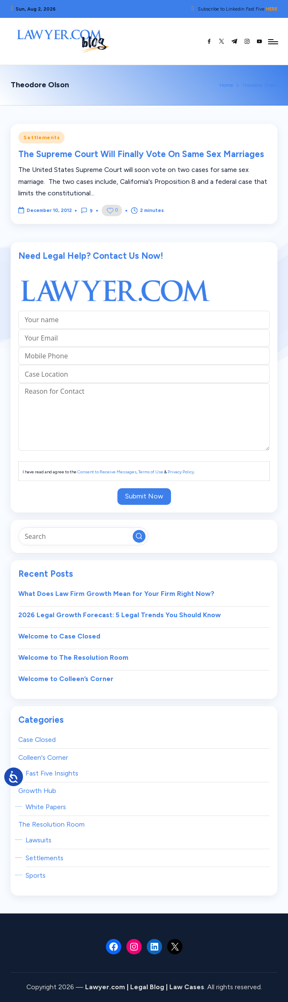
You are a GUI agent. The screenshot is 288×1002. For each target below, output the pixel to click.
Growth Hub (37, 791)
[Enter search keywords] (83, 536)
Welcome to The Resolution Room (73, 657)
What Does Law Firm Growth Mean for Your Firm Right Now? (116, 594)
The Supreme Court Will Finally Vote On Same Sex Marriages (141, 154)
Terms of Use (150, 472)
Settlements (41, 137)
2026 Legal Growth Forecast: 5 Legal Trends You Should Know (119, 615)
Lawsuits (38, 840)
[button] (139, 536)
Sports (36, 875)
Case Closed (37, 740)
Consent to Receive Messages (107, 472)
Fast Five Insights (52, 773)
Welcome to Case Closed (59, 636)
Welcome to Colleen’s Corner (66, 679)
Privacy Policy (181, 472)
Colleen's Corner (43, 757)
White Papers (46, 807)
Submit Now (144, 496)
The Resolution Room (51, 824)
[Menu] (272, 41)
